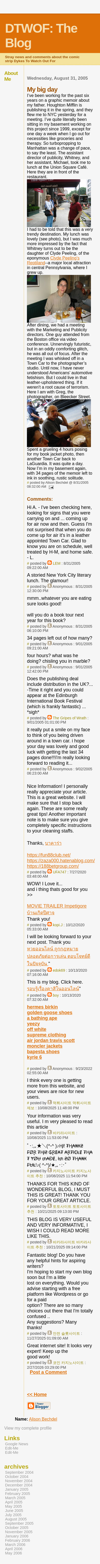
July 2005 (13, 1515)
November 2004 (19, 1481)
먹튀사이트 (62, 1103)
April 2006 (13, 1549)
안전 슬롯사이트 (66, 1333)
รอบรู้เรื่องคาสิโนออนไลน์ (53, 988)
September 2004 (19, 1472)
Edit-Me (11, 1448)
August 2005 (16, 1519)
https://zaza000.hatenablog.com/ (61, 860)
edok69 (59, 970)
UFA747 (59, 872)
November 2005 (19, 1532)
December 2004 (19, 1485)
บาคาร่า (53, 843)
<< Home (37, 1394)
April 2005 (13, 1502)
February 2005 (17, 1493)
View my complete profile (28, 1428)
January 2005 (17, 1489)
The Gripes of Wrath (70, 718)
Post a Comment (48, 1372)
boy (56, 995)
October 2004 (17, 1476)
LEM (57, 563)
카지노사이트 (64, 1171)
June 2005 (14, 1510)
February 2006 (17, 1540)
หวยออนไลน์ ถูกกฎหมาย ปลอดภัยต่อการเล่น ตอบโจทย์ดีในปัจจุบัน (58, 956)
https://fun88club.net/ (48, 855)
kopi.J (58, 925)
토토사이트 (62, 1206)
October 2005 (17, 1527)
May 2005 (13, 1506)
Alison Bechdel (43, 1419)
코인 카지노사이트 (68, 1363)
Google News (16, 1444)
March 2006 (15, 1544)
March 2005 (15, 1498)
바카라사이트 (64, 1133)
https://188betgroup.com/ (53, 866)
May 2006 (13, 1553)
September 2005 (19, 1523)
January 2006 (17, 1536)
